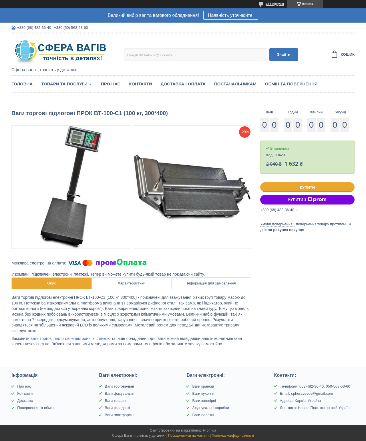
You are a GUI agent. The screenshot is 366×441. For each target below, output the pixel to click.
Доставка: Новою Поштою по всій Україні (315, 408)
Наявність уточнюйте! (231, 15)
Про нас (111, 84)
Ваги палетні (203, 415)
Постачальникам (235, 84)
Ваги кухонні (203, 393)
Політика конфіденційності (233, 436)
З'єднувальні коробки (210, 408)
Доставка (25, 400)
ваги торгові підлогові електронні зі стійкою (70, 338)
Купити (307, 187)
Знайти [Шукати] (284, 54)
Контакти (140, 84)
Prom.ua (209, 430)
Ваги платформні (119, 415)
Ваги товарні (115, 400)
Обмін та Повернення (291, 84)
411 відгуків (275, 4)
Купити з (307, 199)
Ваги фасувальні (119, 393)
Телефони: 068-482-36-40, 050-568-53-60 (315, 386)
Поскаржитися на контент (188, 436)
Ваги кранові (203, 386)
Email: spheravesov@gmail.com (306, 393)
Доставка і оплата (183, 84)
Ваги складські (117, 408)
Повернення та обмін (35, 408)
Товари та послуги (64, 84)
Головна (22, 84)
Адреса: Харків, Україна (300, 400)
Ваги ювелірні (204, 400)
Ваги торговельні (119, 386)
